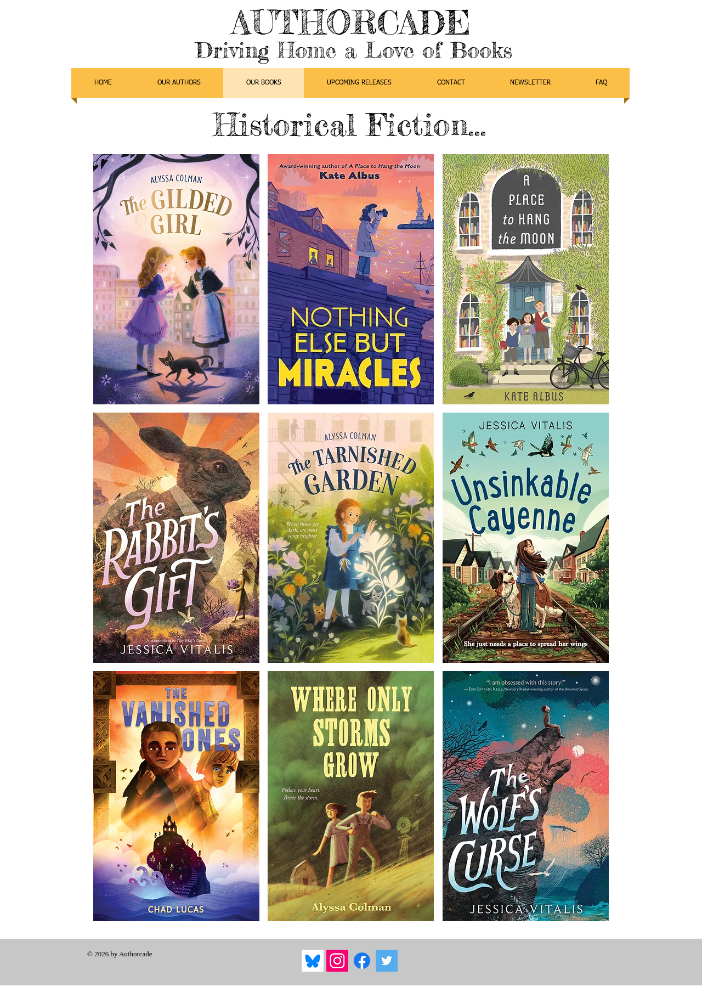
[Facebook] (362, 961)
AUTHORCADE (351, 22)
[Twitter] (387, 961)
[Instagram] (337, 961)
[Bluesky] (313, 961)
